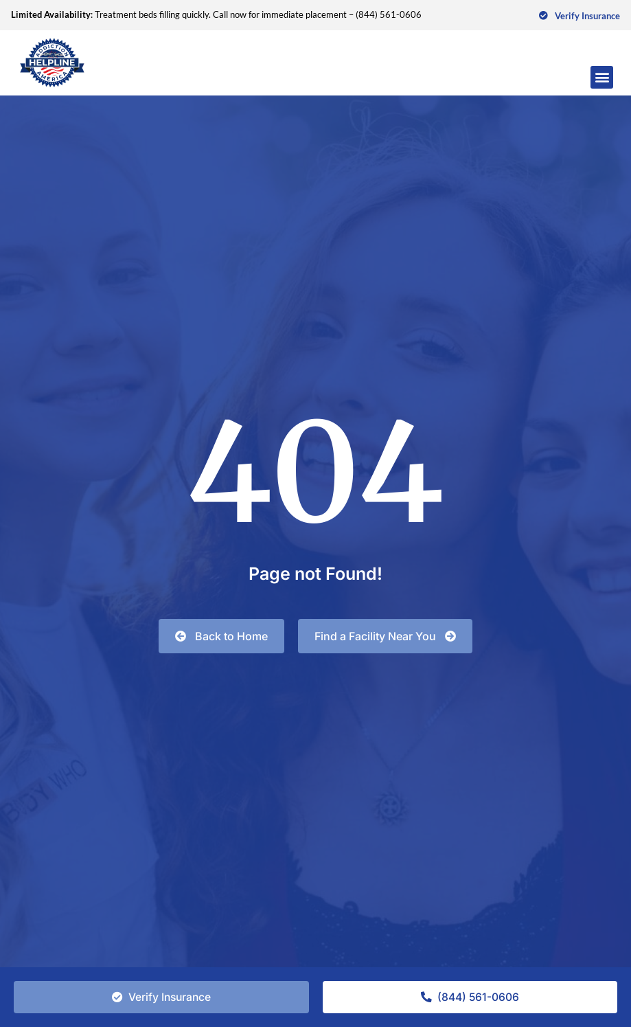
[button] (601, 77)
